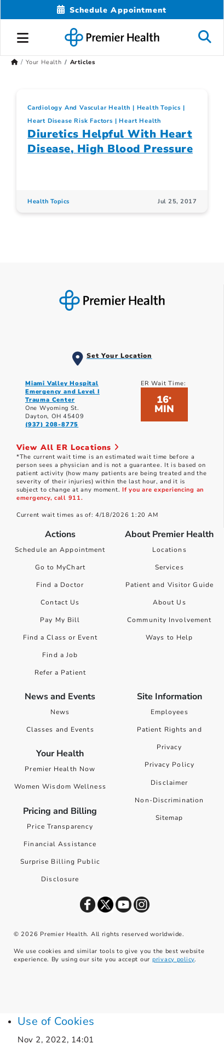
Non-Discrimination (169, 800)
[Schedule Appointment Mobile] (111, 10)
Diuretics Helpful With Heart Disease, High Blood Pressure (110, 141)
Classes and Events (60, 729)
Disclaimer (169, 782)
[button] (23, 36)
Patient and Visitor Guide (169, 584)
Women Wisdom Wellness (60, 786)
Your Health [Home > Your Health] (44, 62)
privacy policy (173, 959)
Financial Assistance (60, 844)
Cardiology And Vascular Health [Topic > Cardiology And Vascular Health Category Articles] (78, 108)
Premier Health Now (60, 769)
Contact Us (60, 602)
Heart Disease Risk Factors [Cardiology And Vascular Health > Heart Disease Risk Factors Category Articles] (70, 121)
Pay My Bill (60, 619)
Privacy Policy (169, 764)
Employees (169, 712)
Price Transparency (60, 826)
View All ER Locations (67, 447)
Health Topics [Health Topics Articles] (48, 201)
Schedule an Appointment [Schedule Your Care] (60, 549)
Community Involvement (169, 619)
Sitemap (169, 817)
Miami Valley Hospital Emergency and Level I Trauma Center (62, 391)
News (60, 712)
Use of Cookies (56, 1021)
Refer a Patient (61, 672)
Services (169, 567)
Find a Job (60, 655)
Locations (169, 549)
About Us (169, 602)
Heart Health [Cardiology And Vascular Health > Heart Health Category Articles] (140, 121)
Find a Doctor (60, 584)
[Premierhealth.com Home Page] (14, 62)
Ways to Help (169, 637)
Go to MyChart (60, 567)
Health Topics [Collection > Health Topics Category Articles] (159, 108)
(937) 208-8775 (51, 424)
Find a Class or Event (60, 637)
